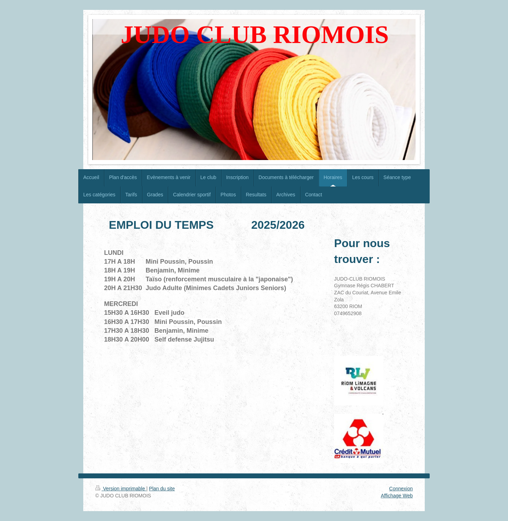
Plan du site (162, 488)
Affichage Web (397, 495)
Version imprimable (120, 488)
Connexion (401, 488)
